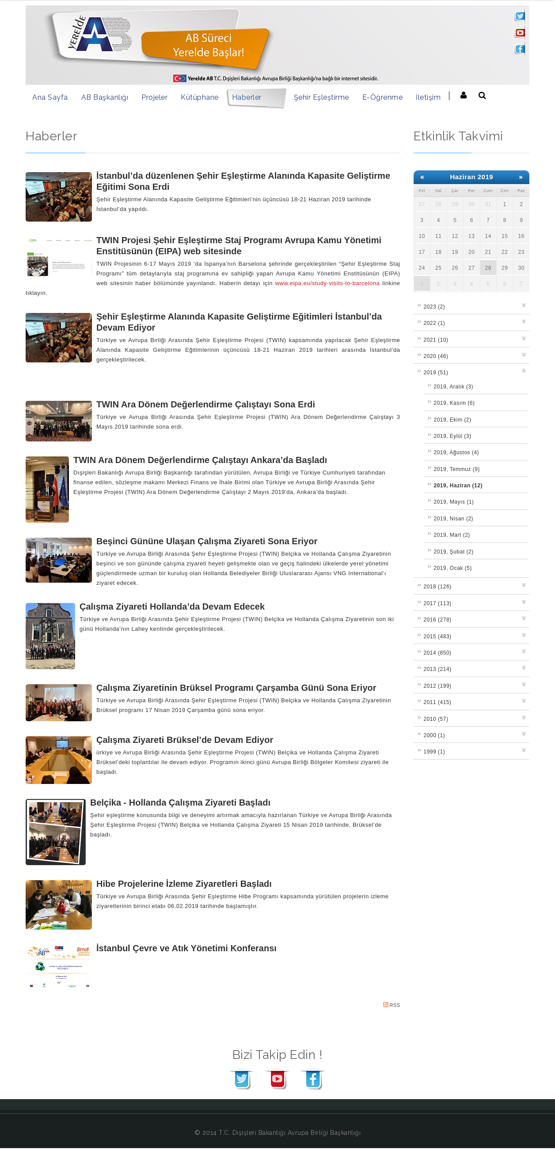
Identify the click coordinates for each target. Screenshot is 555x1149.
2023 (434, 307)
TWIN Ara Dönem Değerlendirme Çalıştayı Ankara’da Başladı (200, 460)
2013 (438, 669)
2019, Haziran (458, 485)
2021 (436, 340)
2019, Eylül (452, 436)
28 (488, 268)
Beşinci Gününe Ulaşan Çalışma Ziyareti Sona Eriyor (206, 541)
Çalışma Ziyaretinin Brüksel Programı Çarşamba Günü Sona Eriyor (236, 688)
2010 (436, 719)
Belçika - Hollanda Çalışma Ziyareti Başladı (180, 802)
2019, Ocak (453, 568)
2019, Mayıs (454, 502)
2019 (436, 372)
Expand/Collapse (524, 304)
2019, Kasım (454, 403)
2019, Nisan (454, 519)
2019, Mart (452, 535)
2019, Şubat (454, 552)
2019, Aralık (453, 387)
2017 (438, 603)
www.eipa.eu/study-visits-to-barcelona (327, 283)
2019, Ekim (452, 420)
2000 (434, 735)
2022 (434, 323)
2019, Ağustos (456, 452)
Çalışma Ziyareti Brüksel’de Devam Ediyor (184, 740)
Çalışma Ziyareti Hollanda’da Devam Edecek (172, 606)
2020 (436, 356)
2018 (438, 587)
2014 (438, 653)
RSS (391, 1005)
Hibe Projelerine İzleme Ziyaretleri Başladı (184, 884)
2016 (438, 620)
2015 (438, 636)
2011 (438, 702)
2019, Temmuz (457, 469)
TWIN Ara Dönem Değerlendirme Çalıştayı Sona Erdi (205, 404)
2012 (438, 686)
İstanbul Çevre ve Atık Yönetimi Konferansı (186, 948)
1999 (434, 752)
